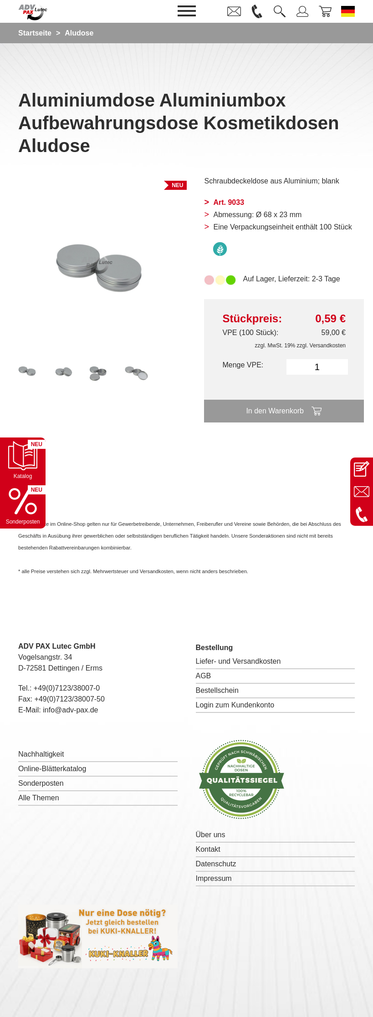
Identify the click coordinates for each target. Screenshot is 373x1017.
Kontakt (208, 849)
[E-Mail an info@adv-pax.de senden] (361, 491)
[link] (234, 11)
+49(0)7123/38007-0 (67, 688)
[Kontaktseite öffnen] (361, 469)
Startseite (34, 33)
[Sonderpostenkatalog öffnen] (23, 506)
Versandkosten (328, 345)
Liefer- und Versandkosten (238, 661)
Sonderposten (41, 783)
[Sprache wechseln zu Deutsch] (348, 11)
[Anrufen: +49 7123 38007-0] (361, 514)
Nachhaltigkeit (41, 754)
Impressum (214, 878)
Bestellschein (217, 690)
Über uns (210, 835)
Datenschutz (216, 864)
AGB (203, 676)
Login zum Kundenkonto (235, 705)
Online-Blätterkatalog (52, 769)
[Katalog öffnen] (23, 460)
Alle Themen (38, 798)
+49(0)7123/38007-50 (70, 699)
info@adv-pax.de (70, 710)
